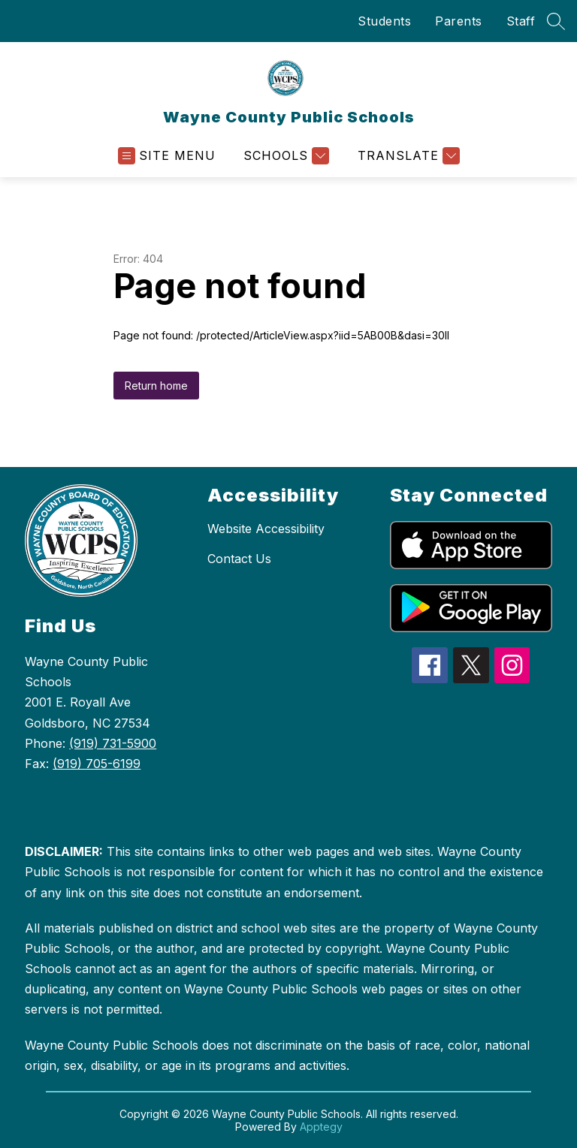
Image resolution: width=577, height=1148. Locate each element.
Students (384, 21)
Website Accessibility (266, 528)
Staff (521, 21)
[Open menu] (167, 155)
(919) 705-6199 (96, 763)
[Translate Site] (407, 155)
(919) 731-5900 (112, 743)
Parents (458, 21)
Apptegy (321, 1126)
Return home (156, 385)
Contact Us (239, 558)
